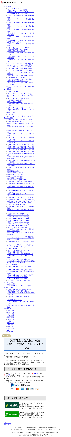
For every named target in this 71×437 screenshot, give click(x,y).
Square (36, 373)
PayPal (7, 375)
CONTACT (6, 335)
